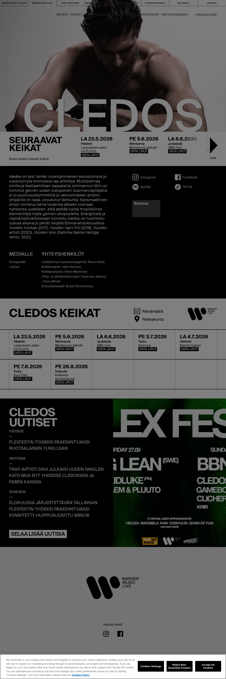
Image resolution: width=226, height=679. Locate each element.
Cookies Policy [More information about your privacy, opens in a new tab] (81, 675)
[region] (113, 666)
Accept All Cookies (208, 666)
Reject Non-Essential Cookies (179, 666)
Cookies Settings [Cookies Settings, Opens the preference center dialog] (150, 666)
